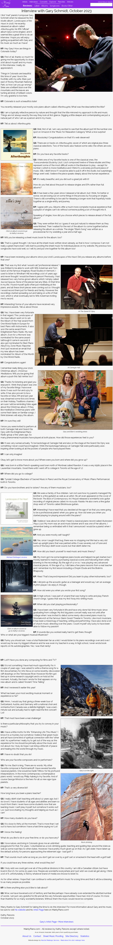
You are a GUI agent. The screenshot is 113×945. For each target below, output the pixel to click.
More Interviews (65, 922)
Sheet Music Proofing (53, 936)
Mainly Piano (6, 4)
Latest (36, 6)
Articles (70, 2)
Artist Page (38, 910)
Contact (37, 936)
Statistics (84, 936)
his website (20, 910)
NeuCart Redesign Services (50, 940)
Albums (44, 6)
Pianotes (61, 2)
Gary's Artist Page (48, 922)
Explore (53, 2)
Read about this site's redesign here (73, 940)
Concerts (43, 2)
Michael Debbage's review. (16, 557)
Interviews (33, 2)
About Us (26, 936)
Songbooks (55, 6)
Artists (24, 2)
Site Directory (71, 936)
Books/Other (67, 6)
